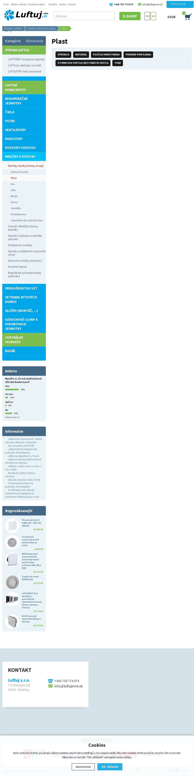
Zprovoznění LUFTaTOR (21, 445)
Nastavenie (83, 766)
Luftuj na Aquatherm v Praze (23, 456)
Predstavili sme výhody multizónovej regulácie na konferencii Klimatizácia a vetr (22, 493)
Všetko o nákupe (18, 4)
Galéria (62, 4)
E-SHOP (130, 16)
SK (153, 16)
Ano (7, 386)
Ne (6, 409)
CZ (147, 16)
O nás (6, 4)
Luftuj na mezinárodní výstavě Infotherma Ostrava (23, 461)
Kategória (13, 41)
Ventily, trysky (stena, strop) (41, 28)
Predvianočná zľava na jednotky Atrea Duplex (19, 484)
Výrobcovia (34, 41)
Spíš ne (9, 402)
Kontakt (72, 4)
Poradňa (53, 4)
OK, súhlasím (110, 766)
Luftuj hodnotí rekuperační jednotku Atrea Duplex (21, 450)
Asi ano (9, 394)
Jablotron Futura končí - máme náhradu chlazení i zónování (23, 440)
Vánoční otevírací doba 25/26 (24, 479)
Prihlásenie (178, 4)
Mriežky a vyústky (13, 28)
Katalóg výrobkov (36, 4)
